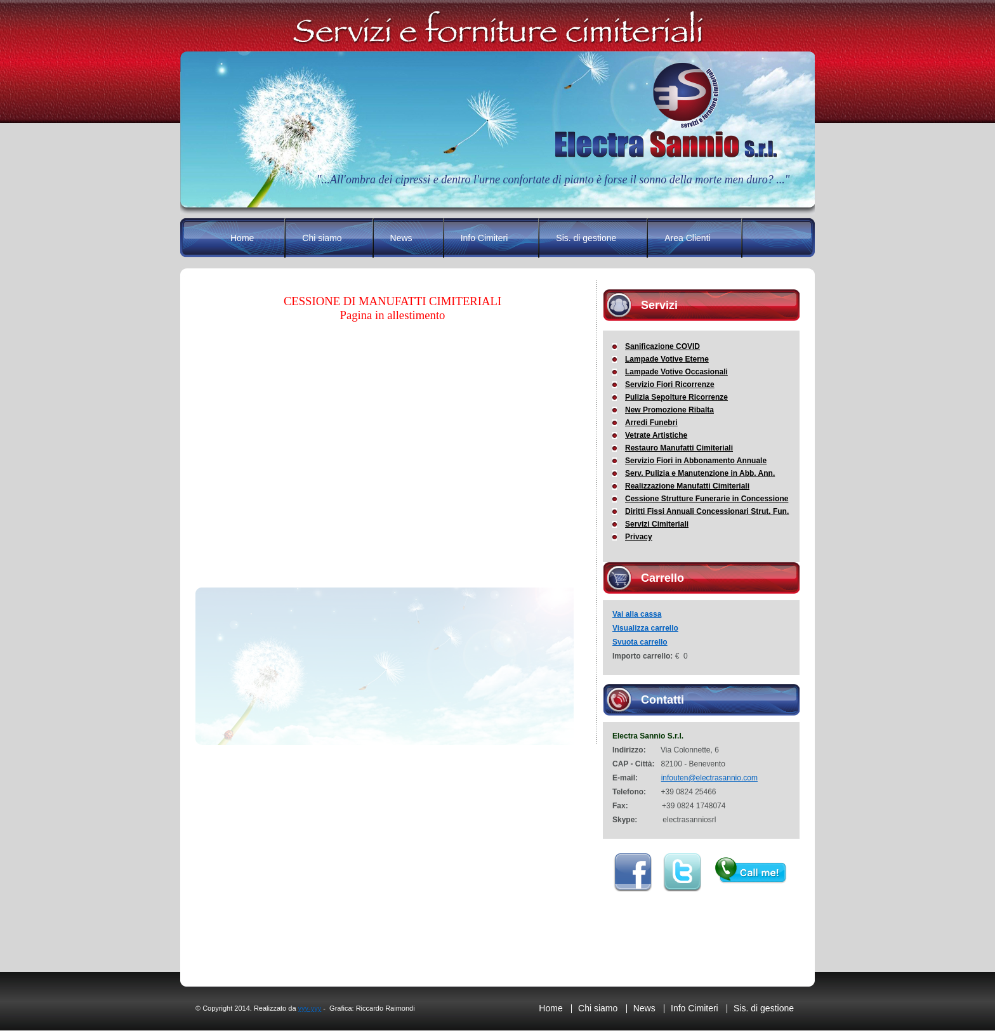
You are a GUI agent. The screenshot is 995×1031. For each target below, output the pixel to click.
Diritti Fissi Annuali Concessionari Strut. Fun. (707, 511)
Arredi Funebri (651, 422)
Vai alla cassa (636, 614)
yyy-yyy (310, 1008)
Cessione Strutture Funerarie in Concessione (706, 498)
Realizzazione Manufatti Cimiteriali (687, 486)
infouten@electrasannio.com (709, 777)
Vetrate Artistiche (656, 435)
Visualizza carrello (645, 628)
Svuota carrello (640, 642)
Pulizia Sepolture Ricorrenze (676, 397)
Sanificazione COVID (662, 346)
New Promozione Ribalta (669, 409)
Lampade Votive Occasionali (676, 371)
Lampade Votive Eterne (667, 359)
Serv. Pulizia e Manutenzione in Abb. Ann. (700, 473)
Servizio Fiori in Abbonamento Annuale (696, 460)
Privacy (638, 536)
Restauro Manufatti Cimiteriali (679, 447)
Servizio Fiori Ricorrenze (670, 384)
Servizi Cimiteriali (657, 524)
